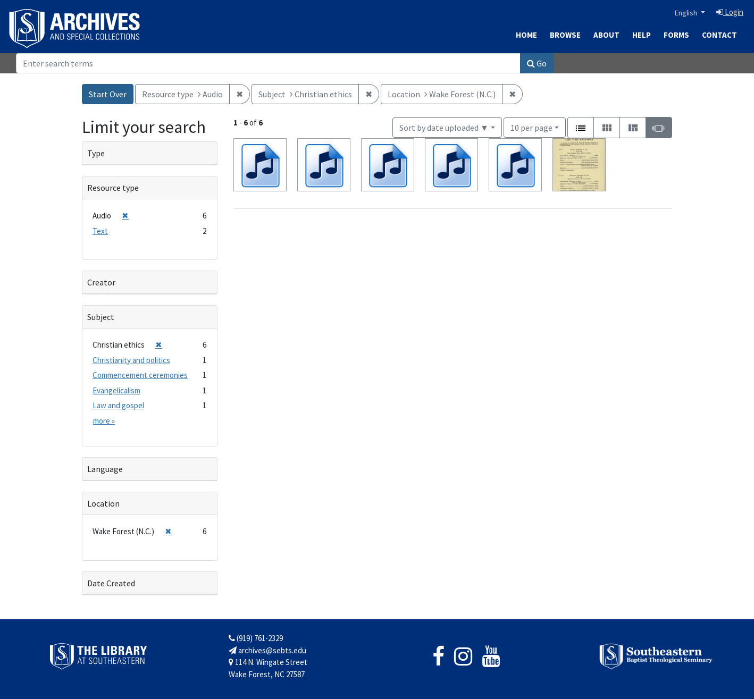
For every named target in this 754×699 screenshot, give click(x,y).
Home (526, 35)
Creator (101, 282)
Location (103, 503)
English (687, 13)
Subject (100, 316)
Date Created (111, 583)
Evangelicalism (116, 390)
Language (105, 469)
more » (104, 421)
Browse (565, 35)
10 (531, 127)
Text (100, 231)
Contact (719, 35)
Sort (444, 127)
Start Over (108, 94)
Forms (676, 35)
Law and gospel (118, 405)
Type (96, 153)
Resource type (113, 187)
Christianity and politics (131, 360)
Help (641, 35)
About (606, 35)
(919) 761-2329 (256, 638)
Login (729, 12)
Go (537, 63)
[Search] (268, 63)
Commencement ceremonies (140, 375)
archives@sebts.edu (267, 650)
